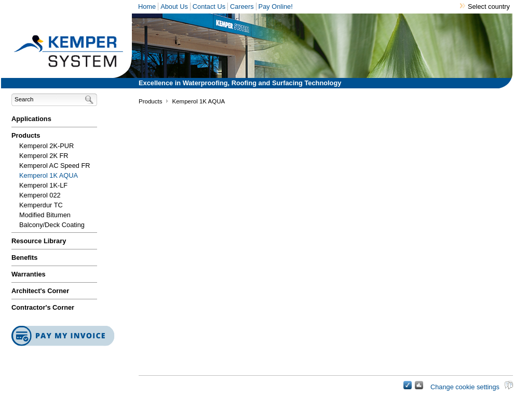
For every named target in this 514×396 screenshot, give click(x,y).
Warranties (28, 274)
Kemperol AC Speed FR (54, 165)
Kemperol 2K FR (44, 156)
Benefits (24, 257)
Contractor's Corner (42, 307)
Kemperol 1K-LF (43, 185)
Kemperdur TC (41, 205)
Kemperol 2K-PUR (46, 146)
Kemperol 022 (40, 195)
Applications (31, 119)
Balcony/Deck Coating (52, 225)
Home (147, 6)
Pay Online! (276, 6)
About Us (174, 6)
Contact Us (209, 6)
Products (25, 135)
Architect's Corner (40, 291)
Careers (242, 6)
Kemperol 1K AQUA (48, 175)
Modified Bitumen (45, 215)
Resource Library (38, 241)
